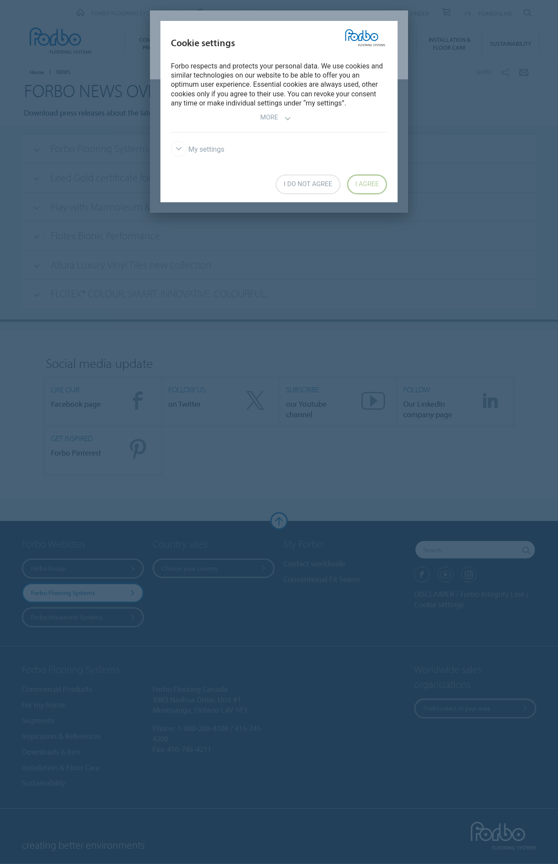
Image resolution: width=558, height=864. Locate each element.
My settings (198, 149)
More (275, 118)
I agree (367, 184)
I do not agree (308, 184)
